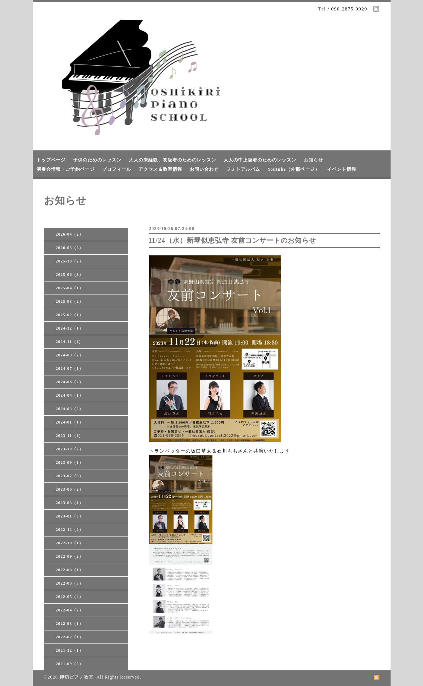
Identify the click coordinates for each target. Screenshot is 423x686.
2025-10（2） (69, 261)
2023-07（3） (69, 475)
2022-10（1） (69, 543)
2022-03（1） (69, 623)
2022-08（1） (69, 569)
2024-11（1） (69, 341)
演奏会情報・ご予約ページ (66, 169)
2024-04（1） (69, 395)
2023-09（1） (69, 462)
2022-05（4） (69, 596)
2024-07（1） (69, 368)
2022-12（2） (69, 529)
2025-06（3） (69, 274)
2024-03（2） (69, 408)
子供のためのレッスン (97, 160)
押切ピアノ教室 (77, 677)
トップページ (51, 160)
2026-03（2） (69, 247)
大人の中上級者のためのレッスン (260, 160)
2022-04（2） (69, 610)
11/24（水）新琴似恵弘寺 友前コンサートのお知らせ (232, 240)
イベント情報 (341, 169)
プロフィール (116, 169)
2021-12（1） (69, 650)
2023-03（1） (69, 502)
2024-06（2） (69, 382)
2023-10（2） (69, 449)
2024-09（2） (69, 355)
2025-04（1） (69, 288)
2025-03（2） (69, 301)
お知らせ (313, 160)
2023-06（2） (69, 489)
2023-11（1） (69, 435)
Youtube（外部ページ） (294, 169)
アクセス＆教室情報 (160, 169)
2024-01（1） (69, 422)
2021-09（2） (69, 663)
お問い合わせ (204, 169)
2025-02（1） (69, 314)
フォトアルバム (243, 169)
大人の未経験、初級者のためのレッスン (172, 160)
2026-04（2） (69, 234)
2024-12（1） (69, 328)
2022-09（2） (69, 556)
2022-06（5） (69, 583)
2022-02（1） (69, 637)
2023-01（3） (69, 516)
